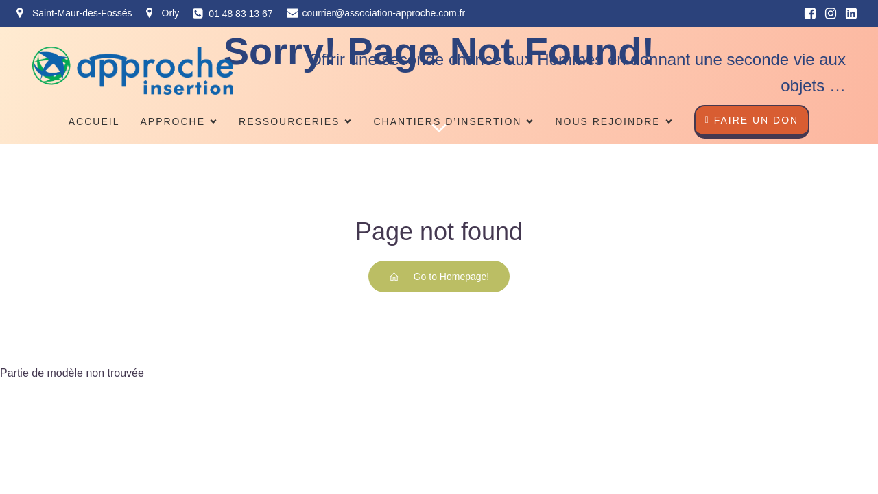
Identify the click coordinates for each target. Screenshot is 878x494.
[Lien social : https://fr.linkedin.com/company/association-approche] (851, 13)
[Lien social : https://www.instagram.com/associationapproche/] (830, 13)
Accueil (94, 121)
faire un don (752, 120)
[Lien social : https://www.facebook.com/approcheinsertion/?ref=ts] (810, 13)
